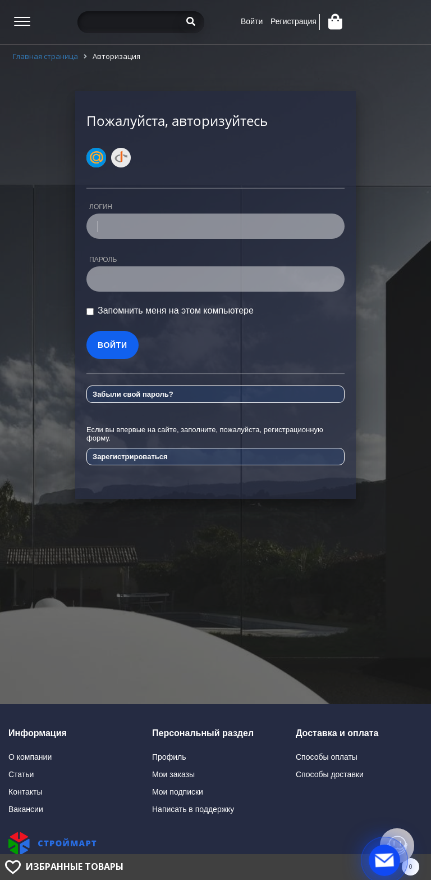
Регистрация (293, 21)
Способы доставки (330, 774)
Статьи (21, 774)
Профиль (169, 756)
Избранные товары (74, 866)
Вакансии (25, 809)
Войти (252, 21)
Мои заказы (173, 774)
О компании (30, 756)
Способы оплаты (326, 756)
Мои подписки (177, 791)
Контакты (25, 791)
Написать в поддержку (193, 809)
